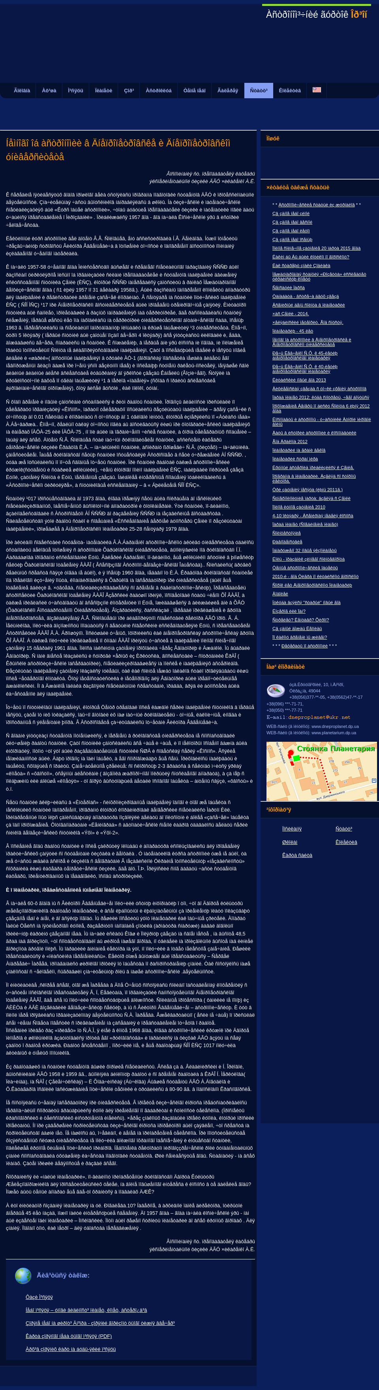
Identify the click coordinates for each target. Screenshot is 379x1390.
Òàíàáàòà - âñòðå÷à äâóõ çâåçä (305, 296)
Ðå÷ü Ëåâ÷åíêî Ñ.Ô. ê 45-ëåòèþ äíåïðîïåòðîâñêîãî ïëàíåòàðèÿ (305, 355)
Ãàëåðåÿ (228, 91)
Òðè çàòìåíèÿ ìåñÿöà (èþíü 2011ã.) (307, 489)
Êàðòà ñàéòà (297, 855)
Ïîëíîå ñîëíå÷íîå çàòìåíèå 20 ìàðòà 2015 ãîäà (316, 248)
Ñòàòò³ (259, 91)
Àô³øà (49, 91)
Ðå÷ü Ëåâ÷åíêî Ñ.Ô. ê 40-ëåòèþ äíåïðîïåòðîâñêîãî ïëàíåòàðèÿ (305, 369)
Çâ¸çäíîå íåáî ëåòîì (291, 230)
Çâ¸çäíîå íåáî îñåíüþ (292, 239)
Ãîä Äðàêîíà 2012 (290, 441)
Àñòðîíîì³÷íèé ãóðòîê (316, 14)
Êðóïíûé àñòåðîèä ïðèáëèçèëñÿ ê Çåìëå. (313, 467)
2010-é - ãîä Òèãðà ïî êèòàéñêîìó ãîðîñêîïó (315, 576)
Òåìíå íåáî (195, 91)
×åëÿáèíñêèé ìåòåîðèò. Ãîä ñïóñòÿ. (307, 322)
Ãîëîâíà (22, 91)
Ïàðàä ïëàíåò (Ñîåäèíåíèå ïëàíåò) (305, 524)
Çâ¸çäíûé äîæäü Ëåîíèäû (297, 628)
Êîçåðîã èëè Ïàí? (289, 611)
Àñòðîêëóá (158, 91)
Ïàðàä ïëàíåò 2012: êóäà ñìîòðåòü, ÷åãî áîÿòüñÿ (320, 397)
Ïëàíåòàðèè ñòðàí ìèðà (295, 458)
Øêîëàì (289, 842)
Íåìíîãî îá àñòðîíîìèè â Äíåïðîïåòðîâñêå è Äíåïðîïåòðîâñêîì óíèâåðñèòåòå (311, 342)
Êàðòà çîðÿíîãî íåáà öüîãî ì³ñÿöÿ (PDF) (69, 1336)
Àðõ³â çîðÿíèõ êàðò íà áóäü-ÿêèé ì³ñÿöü (71, 1349)
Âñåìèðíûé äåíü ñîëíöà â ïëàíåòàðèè (308, 305)
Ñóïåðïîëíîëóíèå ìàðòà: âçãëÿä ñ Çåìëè (311, 498)
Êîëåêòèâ (290, 91)
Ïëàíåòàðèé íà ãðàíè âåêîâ (298, 450)
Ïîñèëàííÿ (292, 829)
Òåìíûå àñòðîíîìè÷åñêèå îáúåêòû (305, 567)
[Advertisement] (190, 110)
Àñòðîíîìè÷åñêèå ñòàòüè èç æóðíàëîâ (316, 204)
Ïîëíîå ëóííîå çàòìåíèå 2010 (298, 507)
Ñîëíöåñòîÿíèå (286, 533)
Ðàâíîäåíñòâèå (287, 541)
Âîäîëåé (280, 593)
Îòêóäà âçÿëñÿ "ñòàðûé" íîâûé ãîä (306, 602)
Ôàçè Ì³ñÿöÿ (39, 1297)
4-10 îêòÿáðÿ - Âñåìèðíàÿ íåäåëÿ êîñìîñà (312, 515)
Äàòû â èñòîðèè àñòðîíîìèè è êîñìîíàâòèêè (314, 432)
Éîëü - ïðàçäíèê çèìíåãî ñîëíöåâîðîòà (308, 559)
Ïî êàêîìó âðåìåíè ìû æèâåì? (299, 637)
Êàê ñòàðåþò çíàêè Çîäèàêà (301, 265)
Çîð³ (129, 91)
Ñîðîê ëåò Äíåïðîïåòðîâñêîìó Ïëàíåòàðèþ (312, 585)
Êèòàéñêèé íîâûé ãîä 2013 (299, 380)
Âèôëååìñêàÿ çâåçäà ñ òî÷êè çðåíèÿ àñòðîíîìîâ (319, 388)
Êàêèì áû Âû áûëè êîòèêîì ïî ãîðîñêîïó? (310, 256)
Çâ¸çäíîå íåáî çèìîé (291, 213)
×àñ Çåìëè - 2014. (290, 313)
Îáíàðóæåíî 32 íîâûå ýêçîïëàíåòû (304, 550)
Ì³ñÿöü (75, 91)
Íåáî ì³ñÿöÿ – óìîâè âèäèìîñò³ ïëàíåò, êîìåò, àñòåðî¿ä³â (86, 1310)
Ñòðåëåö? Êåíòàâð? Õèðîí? (300, 619)
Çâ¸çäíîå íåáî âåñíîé (292, 222)
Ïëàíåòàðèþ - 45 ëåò (292, 331)
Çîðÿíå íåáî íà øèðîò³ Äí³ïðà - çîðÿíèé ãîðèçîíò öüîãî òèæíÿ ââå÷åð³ (100, 1323)
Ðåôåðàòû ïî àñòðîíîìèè (304, 646)
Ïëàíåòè (103, 91)
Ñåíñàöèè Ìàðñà (288, 287)
